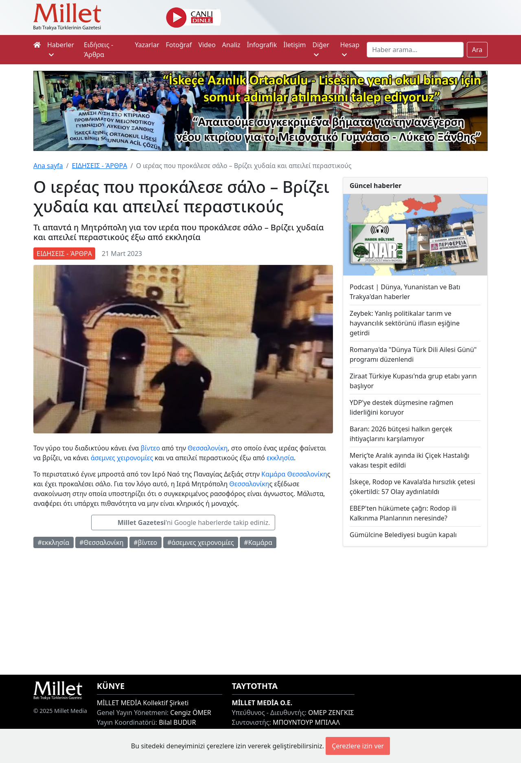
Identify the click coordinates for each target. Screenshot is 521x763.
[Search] (415, 49)
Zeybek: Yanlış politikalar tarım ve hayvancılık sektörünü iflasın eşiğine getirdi (405, 323)
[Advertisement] (415, 610)
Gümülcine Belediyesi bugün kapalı (403, 534)
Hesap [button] (349, 49)
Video (206, 44)
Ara (477, 49)
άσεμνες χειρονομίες (122, 457)
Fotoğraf (179, 44)
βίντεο (150, 448)
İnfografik (262, 44)
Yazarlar (147, 44)
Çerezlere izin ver (358, 745)
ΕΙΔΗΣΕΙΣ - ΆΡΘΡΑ (99, 165)
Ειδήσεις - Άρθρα (98, 49)
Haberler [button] (60, 49)
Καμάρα (273, 474)
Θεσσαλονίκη (208, 448)
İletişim (294, 44)
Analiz (231, 44)
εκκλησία (280, 457)
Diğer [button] (320, 49)
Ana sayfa (48, 165)
